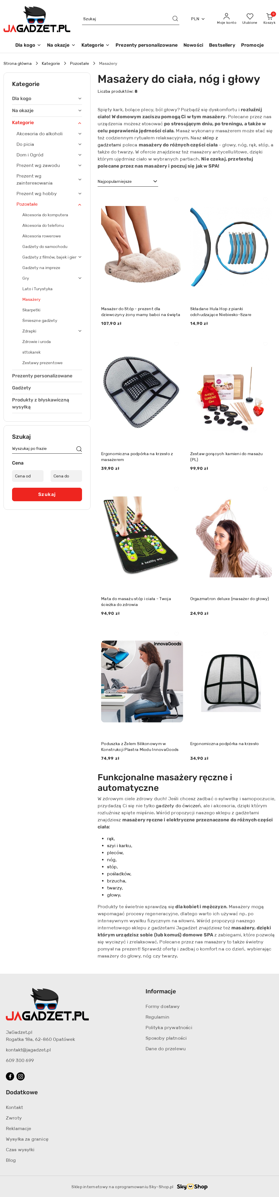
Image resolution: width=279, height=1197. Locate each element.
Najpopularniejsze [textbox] (115, 181)
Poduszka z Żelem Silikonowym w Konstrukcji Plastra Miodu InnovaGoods (139, 746)
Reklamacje (18, 1128)
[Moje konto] (226, 19)
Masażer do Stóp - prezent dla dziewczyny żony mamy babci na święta (140, 311)
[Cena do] (66, 476)
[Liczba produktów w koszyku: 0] (269, 19)
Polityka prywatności (169, 1027)
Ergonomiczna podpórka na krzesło (224, 743)
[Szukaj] (79, 449)
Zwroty (14, 1118)
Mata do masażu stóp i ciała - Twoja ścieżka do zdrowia (136, 601)
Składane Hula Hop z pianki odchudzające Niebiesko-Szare (221, 311)
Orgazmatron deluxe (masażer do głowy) (229, 598)
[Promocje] (252, 45)
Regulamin (157, 1017)
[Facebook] (10, 1076)
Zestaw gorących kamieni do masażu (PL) (226, 456)
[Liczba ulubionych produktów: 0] (250, 19)
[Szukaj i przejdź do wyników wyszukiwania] (175, 19)
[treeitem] (47, 98)
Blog (11, 1160)
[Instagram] (20, 1076)
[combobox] (128, 182)
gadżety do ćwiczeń (178, 805)
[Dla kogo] (28, 45)
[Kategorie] (95, 45)
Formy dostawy (163, 1006)
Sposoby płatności (166, 1038)
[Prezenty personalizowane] (147, 45)
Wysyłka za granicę (27, 1139)
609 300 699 (20, 1060)
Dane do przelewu (166, 1048)
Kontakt (14, 1107)
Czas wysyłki (20, 1149)
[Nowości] (193, 45)
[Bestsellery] (222, 45)
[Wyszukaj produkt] (131, 19)
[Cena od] (28, 476)
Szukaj (47, 494)
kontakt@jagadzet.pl (28, 1050)
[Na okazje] (61, 45)
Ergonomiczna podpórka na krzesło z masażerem (137, 456)
